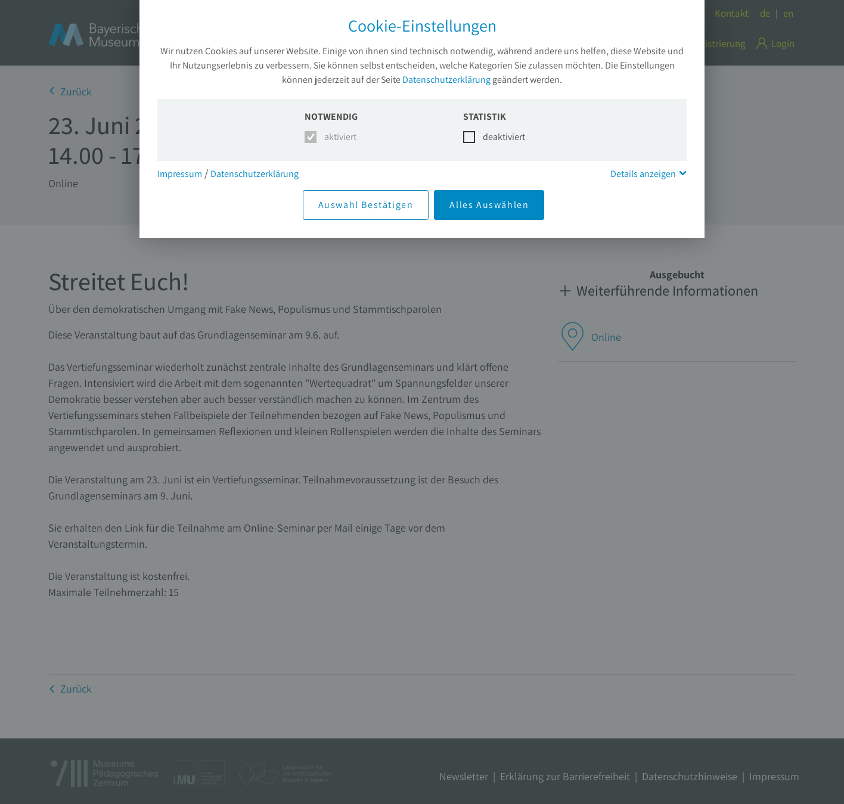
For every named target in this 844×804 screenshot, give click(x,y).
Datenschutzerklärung (446, 79)
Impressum (179, 173)
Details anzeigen (643, 173)
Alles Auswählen (489, 204)
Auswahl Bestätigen (366, 204)
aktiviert (338, 137)
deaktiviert (497, 137)
